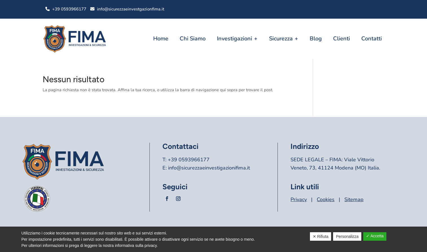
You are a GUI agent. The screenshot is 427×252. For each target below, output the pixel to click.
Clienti (341, 38)
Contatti (371, 38)
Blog (316, 38)
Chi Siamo (193, 38)
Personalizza (347, 236)
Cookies (325, 199)
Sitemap (354, 199)
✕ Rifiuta (321, 236)
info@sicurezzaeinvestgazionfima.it (130, 9)
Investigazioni (234, 38)
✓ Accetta (375, 236)
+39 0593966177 (69, 9)
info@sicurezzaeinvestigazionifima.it (209, 167)
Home (160, 38)
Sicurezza (281, 38)
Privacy (298, 199)
